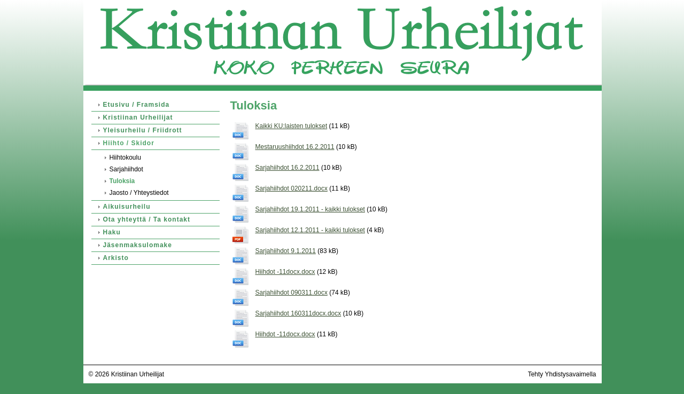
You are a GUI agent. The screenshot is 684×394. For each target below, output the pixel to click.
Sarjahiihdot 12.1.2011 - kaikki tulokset (310, 230)
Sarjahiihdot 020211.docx (291, 188)
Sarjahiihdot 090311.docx (291, 292)
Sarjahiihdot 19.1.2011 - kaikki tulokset (310, 209)
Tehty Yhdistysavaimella (562, 374)
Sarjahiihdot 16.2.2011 (287, 167)
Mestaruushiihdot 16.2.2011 (295, 147)
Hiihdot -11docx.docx (285, 271)
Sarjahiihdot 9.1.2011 (285, 251)
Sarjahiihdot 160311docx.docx (298, 313)
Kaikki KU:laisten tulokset (291, 126)
